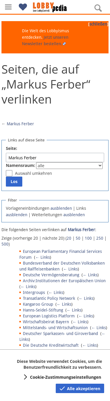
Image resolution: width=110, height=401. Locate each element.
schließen (98, 24)
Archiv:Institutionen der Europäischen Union (64, 280)
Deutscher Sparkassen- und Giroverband (60, 333)
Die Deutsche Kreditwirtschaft (51, 345)
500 (5, 244)
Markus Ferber (20, 123)
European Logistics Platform (49, 316)
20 (69, 238)
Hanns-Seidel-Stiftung (43, 310)
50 (78, 238)
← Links (42, 257)
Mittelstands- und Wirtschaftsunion (55, 327)
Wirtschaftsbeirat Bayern (46, 321)
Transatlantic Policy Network (49, 298)
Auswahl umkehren (33, 173)
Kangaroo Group (38, 304)
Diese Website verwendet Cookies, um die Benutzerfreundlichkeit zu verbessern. (59, 364)
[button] (8, 7)
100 (88, 238)
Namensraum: (20, 165)
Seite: (11, 148)
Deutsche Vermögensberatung (51, 275)
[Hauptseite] (55, 7)
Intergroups (34, 292)
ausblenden (61, 208)
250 (99, 238)
